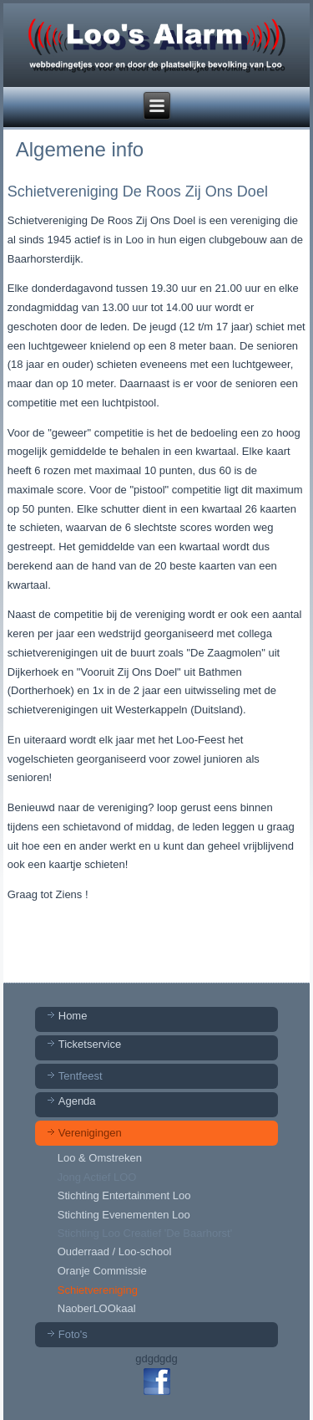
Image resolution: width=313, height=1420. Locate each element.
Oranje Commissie (102, 1270)
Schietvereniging (98, 1290)
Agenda (77, 1101)
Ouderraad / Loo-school (115, 1251)
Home (73, 1015)
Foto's (73, 1334)
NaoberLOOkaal (97, 1308)
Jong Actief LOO (97, 1177)
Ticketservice (89, 1044)
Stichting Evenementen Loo (124, 1214)
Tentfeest (80, 1076)
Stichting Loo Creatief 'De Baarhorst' (145, 1233)
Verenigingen (90, 1132)
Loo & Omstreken (100, 1158)
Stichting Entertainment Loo (124, 1195)
